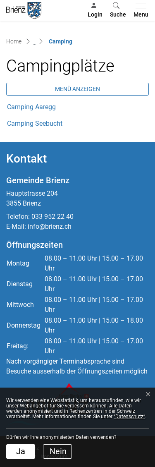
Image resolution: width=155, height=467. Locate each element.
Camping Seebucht (39, 123)
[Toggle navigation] (139, 10)
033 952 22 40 (52, 216)
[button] (118, 10)
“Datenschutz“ (129, 416)
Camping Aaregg (31, 107)
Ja (20, 451)
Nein (58, 451)
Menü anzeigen (77, 89)
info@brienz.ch (50, 226)
